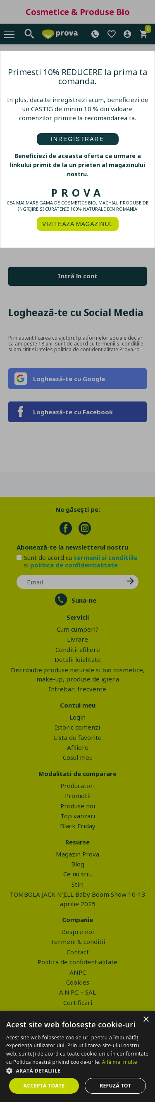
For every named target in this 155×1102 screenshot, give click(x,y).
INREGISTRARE (77, 139)
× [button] (146, 1020)
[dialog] (77, 1056)
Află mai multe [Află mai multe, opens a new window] (119, 1062)
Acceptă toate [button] (44, 1085)
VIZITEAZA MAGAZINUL (77, 224)
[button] (77, 1070)
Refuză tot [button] (115, 1085)
